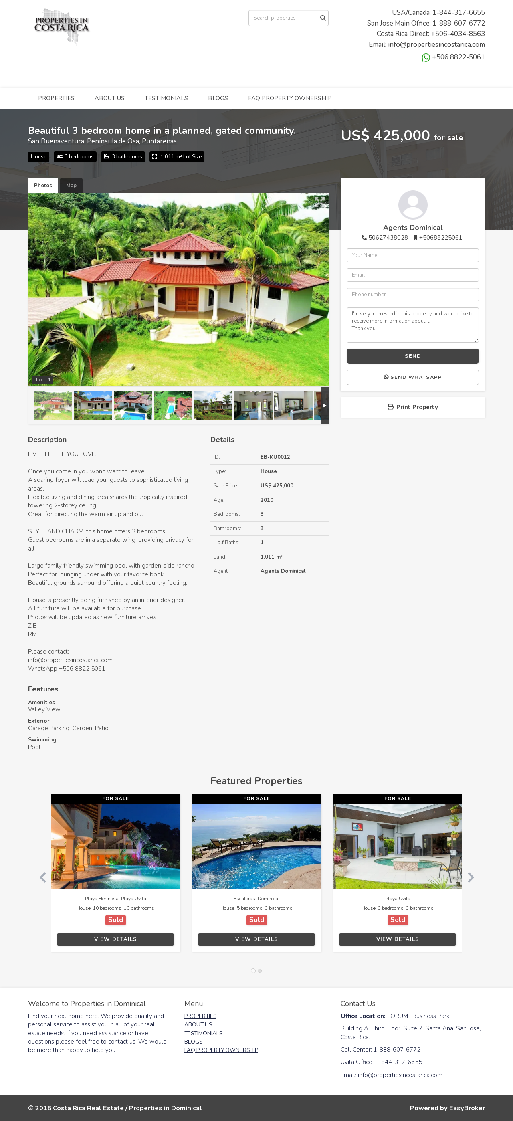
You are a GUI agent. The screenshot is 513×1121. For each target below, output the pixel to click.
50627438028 (388, 238)
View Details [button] (115, 939)
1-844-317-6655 (458, 12)
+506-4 (442, 33)
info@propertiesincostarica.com (436, 44)
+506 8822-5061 (453, 57)
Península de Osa (113, 141)
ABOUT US (110, 98)
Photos (43, 185)
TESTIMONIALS (166, 98)
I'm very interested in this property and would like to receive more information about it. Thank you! (413, 325)
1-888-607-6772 (458, 23)
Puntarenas (159, 141)
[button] (39, 876)
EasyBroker (467, 1108)
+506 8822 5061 (82, 669)
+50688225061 (441, 238)
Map (71, 185)
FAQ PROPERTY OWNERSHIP (290, 98)
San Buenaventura (56, 141)
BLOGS (218, 98)
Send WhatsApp (413, 377)
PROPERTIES (56, 98)
